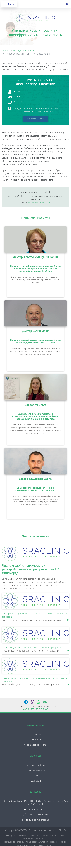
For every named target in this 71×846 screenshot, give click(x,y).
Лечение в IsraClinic (35, 765)
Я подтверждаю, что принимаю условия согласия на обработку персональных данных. (38, 108)
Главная (6, 50)
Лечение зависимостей (35, 744)
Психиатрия (35, 734)
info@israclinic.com (38, 809)
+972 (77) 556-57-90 (35, 709)
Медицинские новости (24, 50)
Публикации (36, 780)
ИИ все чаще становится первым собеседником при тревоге (32, 647)
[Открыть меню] (9, 4)
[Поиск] (67, 4)
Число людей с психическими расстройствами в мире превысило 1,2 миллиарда (30, 569)
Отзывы (35, 775)
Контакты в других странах (35, 819)
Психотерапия (35, 739)
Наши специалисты (35, 218)
